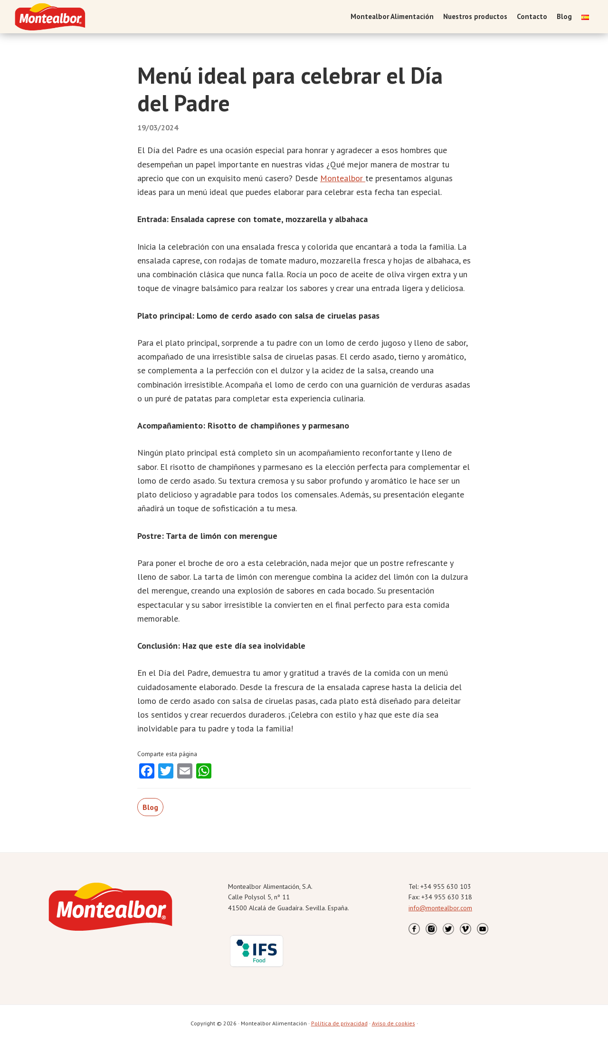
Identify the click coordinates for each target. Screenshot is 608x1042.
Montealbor (342, 178)
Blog (150, 807)
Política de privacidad (339, 1023)
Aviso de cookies (393, 1023)
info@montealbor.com (440, 908)
